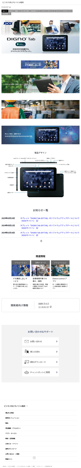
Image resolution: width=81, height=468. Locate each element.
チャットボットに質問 (40, 372)
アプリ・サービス (11, 433)
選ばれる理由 (9, 413)
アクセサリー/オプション (47, 11)
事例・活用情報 (10, 438)
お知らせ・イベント (11, 444)
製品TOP (5, 11)
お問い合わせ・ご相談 (12, 454)
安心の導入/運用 (25, 11)
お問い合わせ (36, 341)
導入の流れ (35, 351)
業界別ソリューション (12, 418)
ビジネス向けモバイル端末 (14, 406)
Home (4, 466)
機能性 (16, 11)
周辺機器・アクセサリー (13, 428)
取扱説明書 (5, 14)
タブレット (40, 466)
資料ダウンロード (38, 362)
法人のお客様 (11, 466)
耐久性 (11, 11)
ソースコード (43, 307)
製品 (6, 423)
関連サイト (8, 459)
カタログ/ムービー (66, 11)
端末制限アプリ (35, 11)
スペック (58, 11)
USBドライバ (43, 303)
